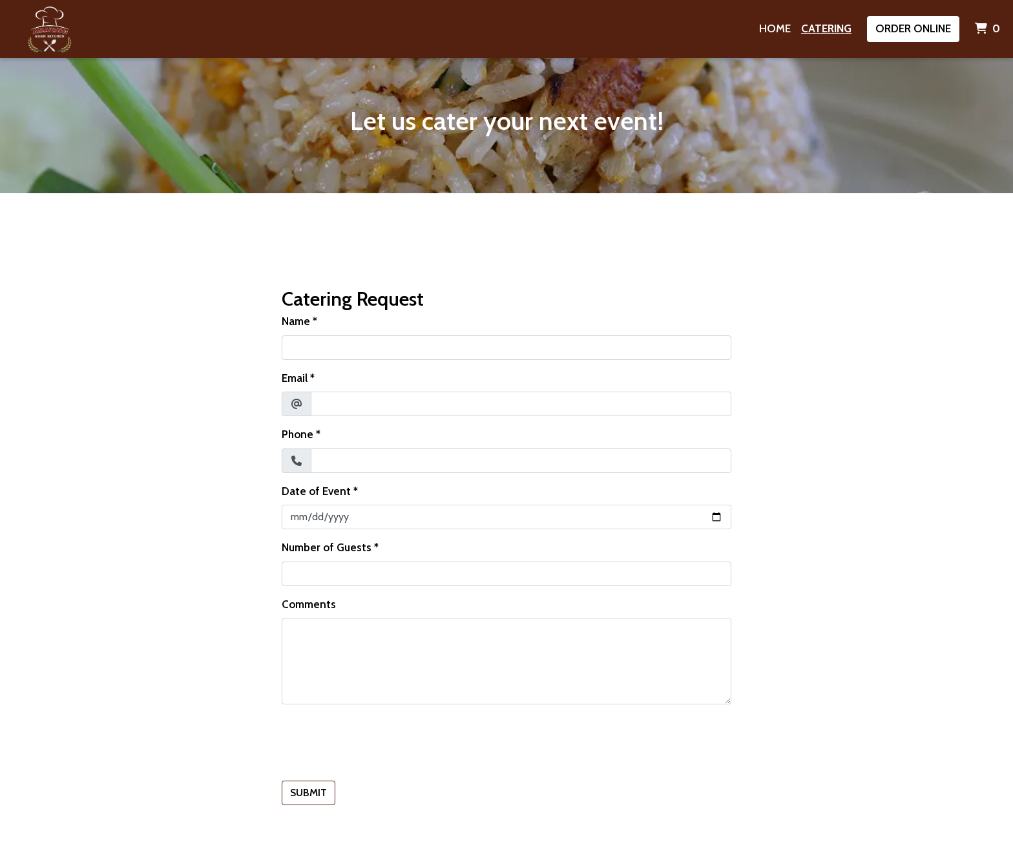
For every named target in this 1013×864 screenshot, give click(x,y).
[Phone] (521, 460)
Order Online (913, 28)
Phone (297, 434)
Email (295, 378)
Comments (309, 604)
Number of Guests (326, 547)
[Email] (521, 404)
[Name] (506, 347)
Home (775, 28)
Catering (826, 28)
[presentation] (380, 740)
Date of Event (316, 491)
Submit (308, 792)
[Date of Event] (506, 517)
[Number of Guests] (506, 574)
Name (296, 321)
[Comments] (506, 661)
